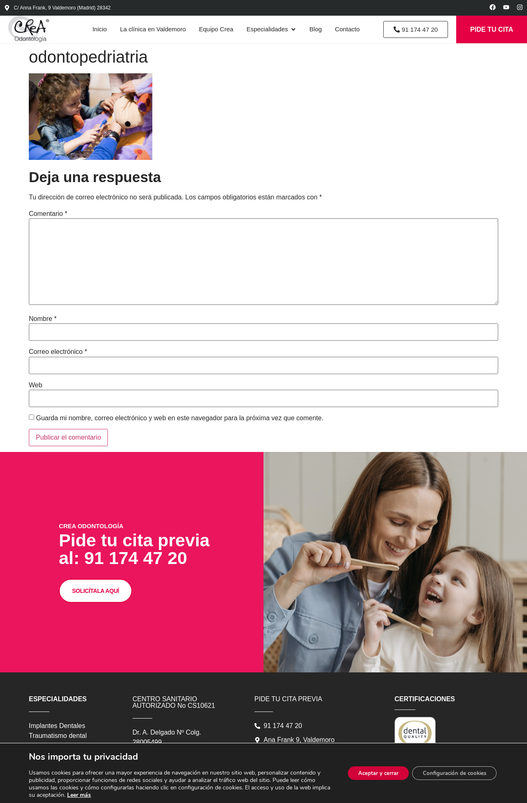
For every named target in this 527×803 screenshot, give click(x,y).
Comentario (48, 218)
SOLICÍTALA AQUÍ (110, 656)
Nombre (43, 323)
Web (35, 389)
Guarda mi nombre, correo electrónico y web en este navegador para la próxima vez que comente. (179, 422)
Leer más (111, 795)
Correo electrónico (58, 356)
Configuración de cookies (450, 773)
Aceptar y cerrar (368, 773)
